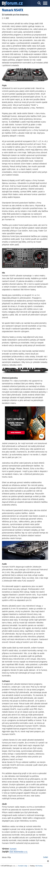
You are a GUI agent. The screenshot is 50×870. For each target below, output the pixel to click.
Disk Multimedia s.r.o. (18, 851)
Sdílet (45, 857)
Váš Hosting (38, 866)
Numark (13, 849)
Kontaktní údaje (22, 866)
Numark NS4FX (12, 10)
